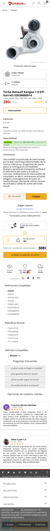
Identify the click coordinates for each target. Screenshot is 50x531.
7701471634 (12, 338)
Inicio (4, 10)
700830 (10, 301)
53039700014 (13, 307)
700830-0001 (13, 304)
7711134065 (12, 341)
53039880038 (13, 314)
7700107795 (12, 328)
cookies (17, 510)
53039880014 (13, 311)
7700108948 (12, 331)
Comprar (36, 196)
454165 (10, 294)
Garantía (25, 504)
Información (25, 497)
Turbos (14, 10)
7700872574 (12, 335)
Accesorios (25, 490)
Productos (25, 483)
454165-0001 (13, 297)
